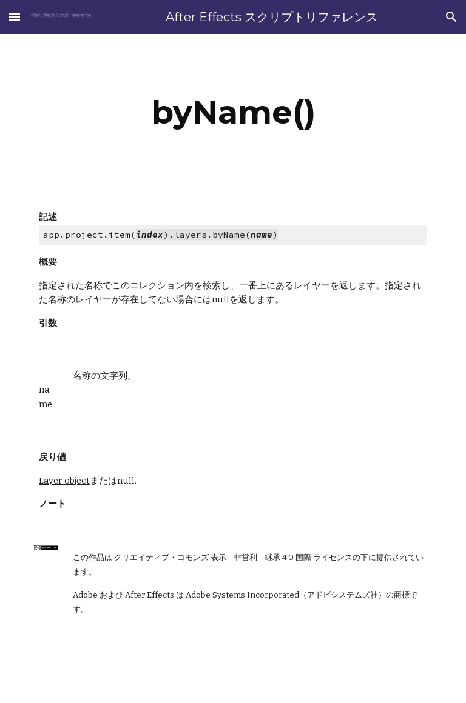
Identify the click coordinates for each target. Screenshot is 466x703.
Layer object (64, 480)
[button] (14, 16)
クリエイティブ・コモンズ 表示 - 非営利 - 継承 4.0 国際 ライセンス (233, 557)
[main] (232, 112)
